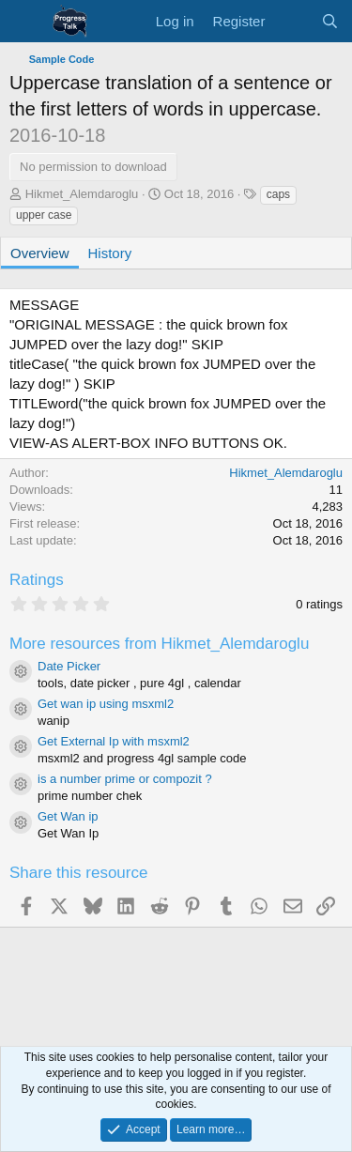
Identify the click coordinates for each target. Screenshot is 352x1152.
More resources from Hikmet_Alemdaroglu (159, 644)
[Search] (330, 21)
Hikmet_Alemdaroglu (82, 194)
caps (278, 194)
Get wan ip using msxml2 (106, 704)
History (110, 253)
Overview (39, 253)
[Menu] (26, 21)
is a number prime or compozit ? (125, 779)
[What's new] (292, 21)
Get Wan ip (68, 816)
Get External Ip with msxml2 (114, 741)
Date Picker (69, 666)
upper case (43, 215)
